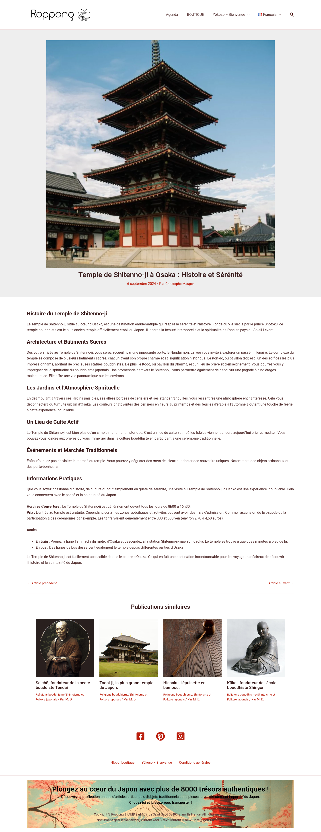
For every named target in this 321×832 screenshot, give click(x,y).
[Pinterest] (160, 735)
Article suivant (280, 583)
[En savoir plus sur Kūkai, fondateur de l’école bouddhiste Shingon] (256, 647)
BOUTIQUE (199, 14)
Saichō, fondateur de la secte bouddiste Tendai (64, 685)
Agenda (178, 14)
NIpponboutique (124, 762)
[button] (250, 15)
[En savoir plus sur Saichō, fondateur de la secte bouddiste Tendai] (65, 647)
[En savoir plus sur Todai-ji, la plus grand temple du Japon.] (128, 647)
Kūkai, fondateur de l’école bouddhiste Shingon (253, 685)
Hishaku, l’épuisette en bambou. (185, 685)
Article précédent (43, 583)
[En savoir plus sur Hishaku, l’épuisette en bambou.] (192, 647)
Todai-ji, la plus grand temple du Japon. (128, 685)
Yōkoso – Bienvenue (234, 15)
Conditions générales (193, 762)
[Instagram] (180, 735)
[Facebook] (140, 735)
